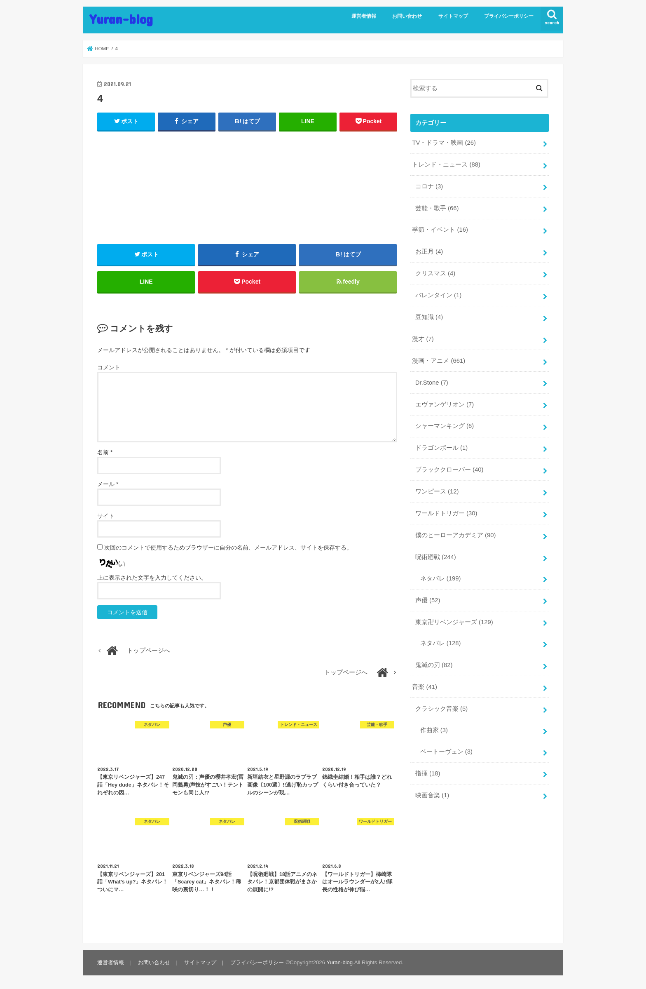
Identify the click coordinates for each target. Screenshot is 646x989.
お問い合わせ (407, 16)
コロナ (429, 186)
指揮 (427, 773)
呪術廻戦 (435, 557)
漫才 (422, 339)
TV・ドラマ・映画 (443, 142)
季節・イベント (440, 229)
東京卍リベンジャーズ (454, 622)
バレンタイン (438, 295)
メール (107, 484)
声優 (427, 600)
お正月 (429, 251)
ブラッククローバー (449, 469)
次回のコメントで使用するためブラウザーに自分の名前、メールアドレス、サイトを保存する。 (228, 547)
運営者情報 (363, 16)
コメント (108, 367)
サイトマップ (453, 16)
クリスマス (435, 273)
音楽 (424, 687)
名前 (104, 452)
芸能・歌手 (437, 208)
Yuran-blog (121, 19)
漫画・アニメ (438, 360)
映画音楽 (432, 795)
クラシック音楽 (441, 708)
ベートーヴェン (446, 751)
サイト (106, 515)
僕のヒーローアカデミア (455, 535)
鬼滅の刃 (434, 665)
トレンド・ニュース (446, 164)
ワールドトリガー (446, 513)
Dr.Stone (431, 382)
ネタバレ (440, 578)
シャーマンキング (444, 426)
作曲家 (434, 730)
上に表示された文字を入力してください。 (152, 577)
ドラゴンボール (441, 447)
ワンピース (437, 491)
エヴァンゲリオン (444, 404)
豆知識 (429, 317)
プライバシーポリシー (509, 16)
